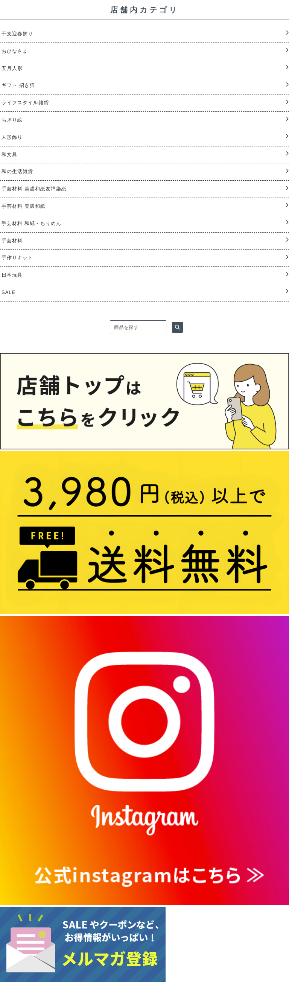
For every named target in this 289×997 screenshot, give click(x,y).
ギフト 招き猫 (18, 85)
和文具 (9, 154)
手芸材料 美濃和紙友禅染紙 (34, 189)
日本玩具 (12, 275)
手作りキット (17, 257)
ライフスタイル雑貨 (25, 102)
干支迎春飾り (17, 34)
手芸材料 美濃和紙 (24, 206)
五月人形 (12, 68)
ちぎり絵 (12, 120)
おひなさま (15, 51)
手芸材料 (12, 241)
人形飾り (12, 137)
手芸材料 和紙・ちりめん (31, 223)
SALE (8, 292)
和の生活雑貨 (17, 171)
